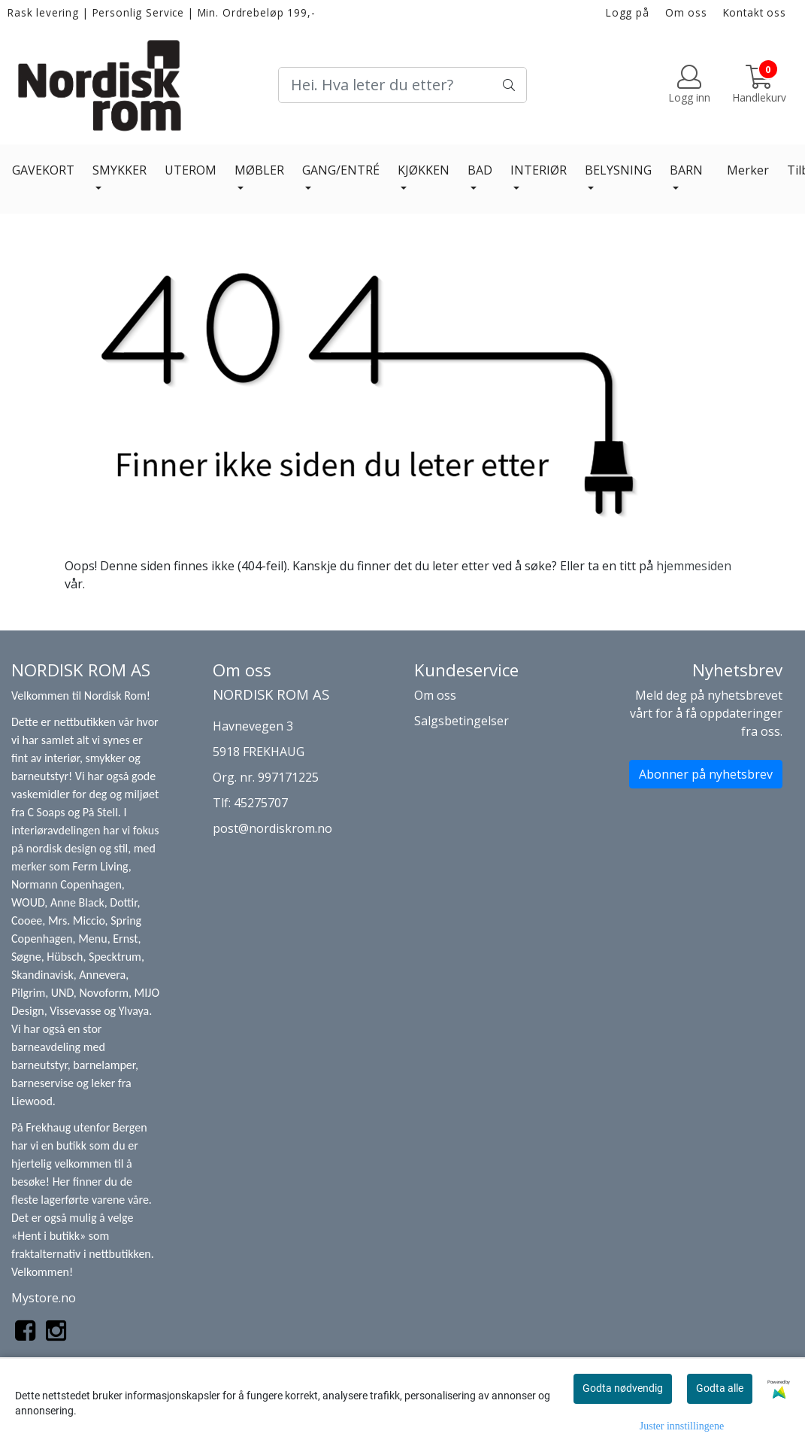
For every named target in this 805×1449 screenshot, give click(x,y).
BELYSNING (618, 170)
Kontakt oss (754, 12)
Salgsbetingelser (461, 720)
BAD (480, 170)
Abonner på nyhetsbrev (706, 774)
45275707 (261, 802)
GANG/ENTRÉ (341, 170)
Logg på (627, 12)
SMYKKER (119, 170)
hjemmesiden (693, 565)
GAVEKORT (43, 170)
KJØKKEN (423, 170)
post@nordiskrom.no (272, 828)
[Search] (402, 85)
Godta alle (719, 1388)
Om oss (686, 12)
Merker (748, 170)
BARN (686, 170)
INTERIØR (538, 170)
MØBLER (259, 170)
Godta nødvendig (623, 1388)
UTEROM (190, 170)
